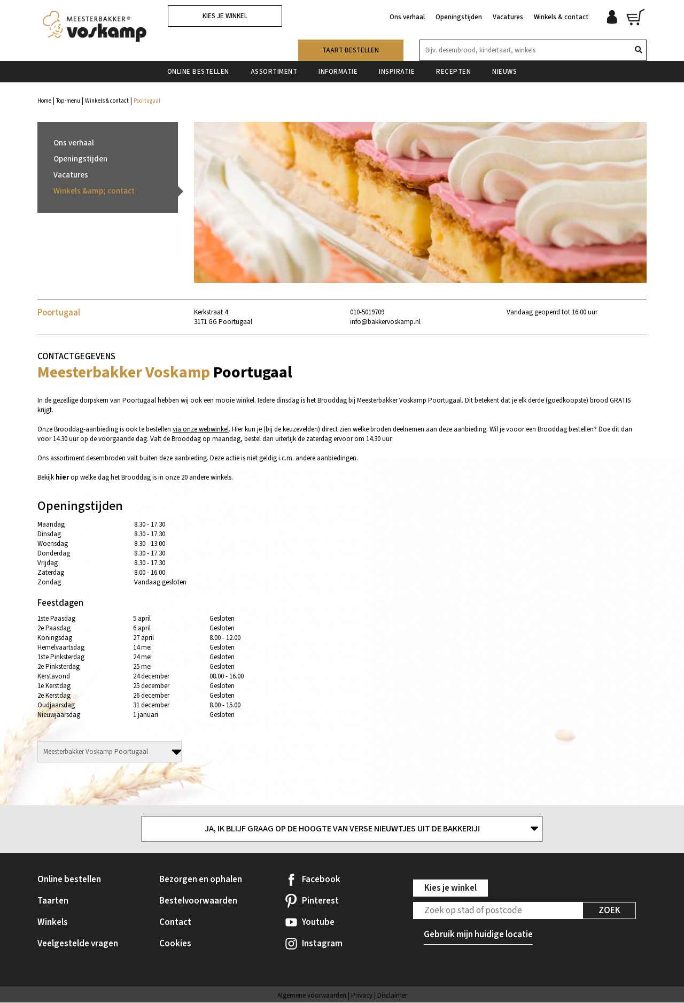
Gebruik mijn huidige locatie (478, 935)
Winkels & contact (561, 15)
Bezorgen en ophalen (200, 880)
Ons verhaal (407, 15)
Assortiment (274, 69)
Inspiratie (397, 69)
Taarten (52, 901)
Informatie (337, 69)
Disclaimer (392, 996)
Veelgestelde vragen (77, 944)
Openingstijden (459, 15)
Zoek (609, 911)
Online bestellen (198, 69)
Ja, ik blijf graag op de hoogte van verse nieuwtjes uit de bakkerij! (342, 829)
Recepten (453, 69)
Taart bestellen (350, 47)
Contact (175, 922)
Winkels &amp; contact (94, 191)
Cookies (175, 944)
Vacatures (508, 15)
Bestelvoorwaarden (198, 901)
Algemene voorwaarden (311, 996)
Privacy (361, 996)
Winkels (52, 922)
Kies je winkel (225, 16)
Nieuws (504, 69)
